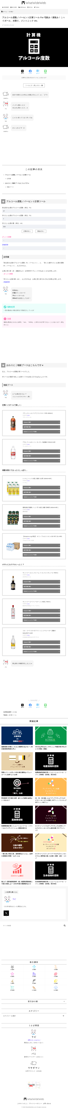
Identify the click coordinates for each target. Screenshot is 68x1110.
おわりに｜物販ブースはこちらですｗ (17, 183)
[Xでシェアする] (22, 72)
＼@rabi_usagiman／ (34, 1041)
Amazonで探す (28, 422)
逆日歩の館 (33, 1002)
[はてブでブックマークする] (37, 72)
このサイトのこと (22, 1104)
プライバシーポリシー (35, 1104)
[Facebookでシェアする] (30, 72)
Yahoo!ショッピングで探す (31, 432)
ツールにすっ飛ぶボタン (34, 85)
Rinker (28, 415)
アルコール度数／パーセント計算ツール (18, 175)
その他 (14, 713)
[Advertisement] (34, 149)
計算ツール (12, 716)
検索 (65, 926)
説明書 (9, 179)
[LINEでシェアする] (45, 72)
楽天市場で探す (28, 427)
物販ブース (10, 187)
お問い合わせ (47, 1104)
